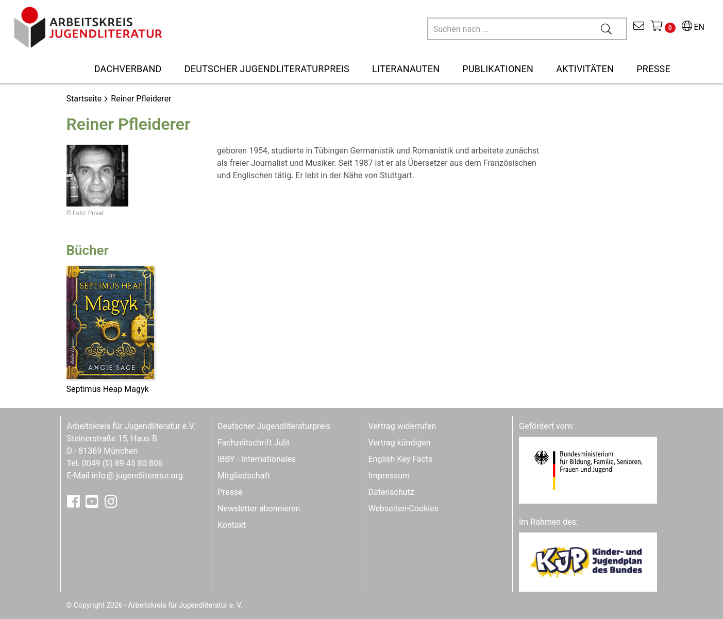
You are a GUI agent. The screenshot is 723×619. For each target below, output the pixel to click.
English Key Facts (400, 459)
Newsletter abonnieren (258, 508)
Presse (230, 492)
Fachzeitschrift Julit (253, 443)
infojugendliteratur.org (136, 475)
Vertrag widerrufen (402, 426)
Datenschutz (391, 492)
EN (693, 27)
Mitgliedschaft (243, 475)
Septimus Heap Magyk (107, 389)
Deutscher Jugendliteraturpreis (273, 426)
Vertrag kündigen (399, 443)
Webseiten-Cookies (403, 508)
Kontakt (231, 525)
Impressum (389, 475)
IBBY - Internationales (256, 459)
